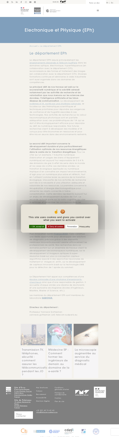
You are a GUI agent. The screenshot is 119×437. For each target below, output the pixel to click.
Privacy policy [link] (84, 226)
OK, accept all (37, 226)
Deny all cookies (55, 226)
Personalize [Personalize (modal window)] (72, 226)
